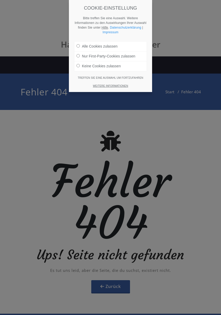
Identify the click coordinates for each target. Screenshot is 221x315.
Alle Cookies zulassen (97, 42)
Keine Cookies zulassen (98, 62)
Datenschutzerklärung (125, 23)
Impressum (110, 28)
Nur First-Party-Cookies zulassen (105, 52)
